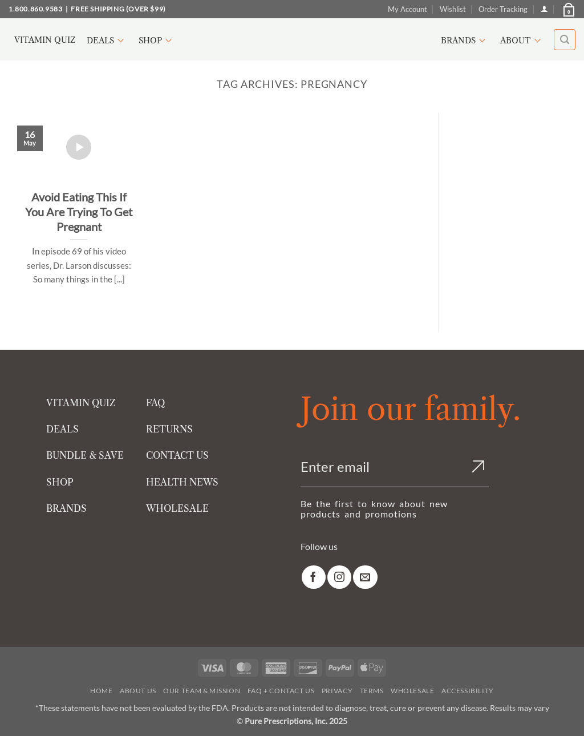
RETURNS (169, 429)
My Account (407, 9)
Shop (157, 40)
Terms (372, 690)
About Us (138, 690)
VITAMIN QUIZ (81, 403)
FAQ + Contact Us (281, 690)
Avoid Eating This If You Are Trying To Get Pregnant (78, 211)
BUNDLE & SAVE (85, 455)
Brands (465, 40)
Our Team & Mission (201, 690)
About (522, 40)
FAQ (155, 403)
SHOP (60, 482)
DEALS (62, 429)
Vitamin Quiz (44, 40)
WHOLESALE (177, 508)
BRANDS (66, 508)
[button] (568, 9)
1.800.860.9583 (35, 9)
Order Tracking (503, 9)
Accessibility (467, 690)
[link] (314, 577)
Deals (107, 40)
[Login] (544, 9)
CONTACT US (177, 455)
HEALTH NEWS (182, 482)
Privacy (337, 690)
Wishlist (453, 9)
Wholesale (413, 690)
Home (101, 690)
